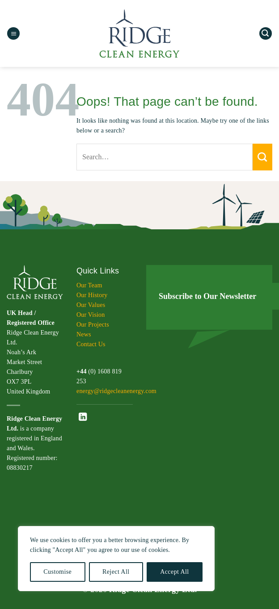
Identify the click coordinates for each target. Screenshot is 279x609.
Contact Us (91, 344)
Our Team (89, 285)
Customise (57, 571)
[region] (116, 558)
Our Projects (92, 324)
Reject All (116, 571)
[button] (13, 33)
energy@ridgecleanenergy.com (116, 391)
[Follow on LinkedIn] (83, 417)
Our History (91, 295)
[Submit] (262, 157)
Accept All (174, 571)
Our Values (90, 305)
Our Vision (90, 314)
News (83, 334)
